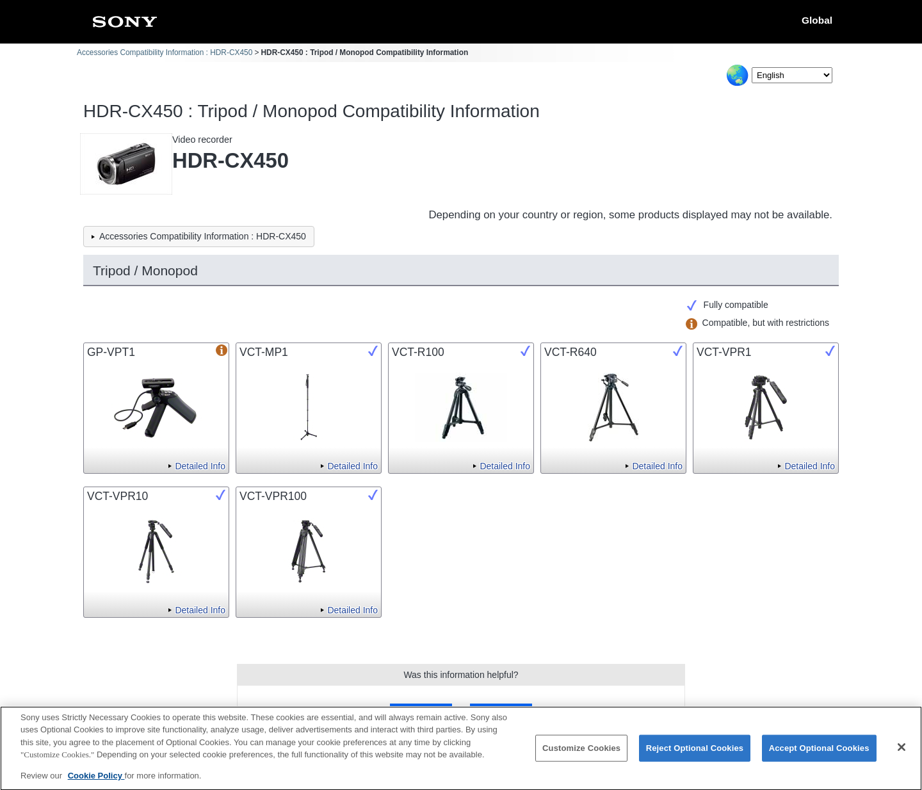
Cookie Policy (96, 782)
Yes (421, 712)
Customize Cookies (581, 754)
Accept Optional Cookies (819, 754)
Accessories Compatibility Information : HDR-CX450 (164, 52)
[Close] (901, 754)
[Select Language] (792, 75)
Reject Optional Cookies (695, 754)
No (501, 712)
